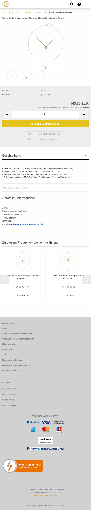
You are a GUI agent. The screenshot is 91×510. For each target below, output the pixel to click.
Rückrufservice (9, 344)
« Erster (7, 12)
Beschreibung (11, 155)
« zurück (18, 12)
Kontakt (5, 328)
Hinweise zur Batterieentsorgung (16, 365)
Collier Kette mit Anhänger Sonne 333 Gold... (68, 277)
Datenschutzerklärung (12, 360)
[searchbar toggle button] (72, 4)
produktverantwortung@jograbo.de (26, 224)
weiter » (28, 12)
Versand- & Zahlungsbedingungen (17, 334)
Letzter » (38, 12)
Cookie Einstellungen (11, 370)
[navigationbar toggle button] (87, 4)
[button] (7, 114)
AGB (4, 355)
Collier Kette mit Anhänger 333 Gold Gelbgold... (22, 277)
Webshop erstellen (35, 506)
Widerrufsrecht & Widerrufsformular (18, 339)
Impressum (7, 349)
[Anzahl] (45, 114)
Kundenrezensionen (15, 187)
